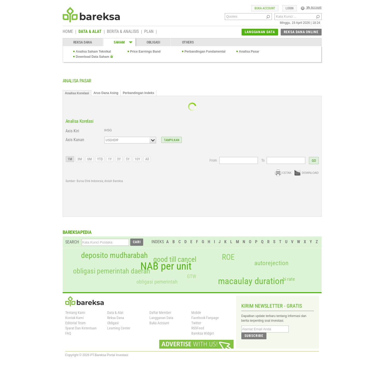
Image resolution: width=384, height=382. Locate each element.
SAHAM (119, 42)
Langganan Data (161, 318)
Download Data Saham (92, 57)
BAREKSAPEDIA (77, 232)
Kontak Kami (74, 318)
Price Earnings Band (145, 51)
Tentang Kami (75, 313)
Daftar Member (160, 313)
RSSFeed (197, 328)
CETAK (283, 172)
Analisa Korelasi (77, 93)
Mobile (196, 313)
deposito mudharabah (114, 255)
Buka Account (159, 323)
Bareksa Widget (202, 333)
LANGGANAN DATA (260, 32)
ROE (228, 257)
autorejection (271, 263)
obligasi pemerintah (157, 281)
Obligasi (113, 323)
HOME (68, 32)
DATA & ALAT (90, 32)
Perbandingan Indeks (138, 93)
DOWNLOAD (306, 172)
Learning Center (118, 328)
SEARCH (72, 242)
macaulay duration (251, 281)
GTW (191, 276)
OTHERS (188, 42)
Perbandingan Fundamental (205, 51)
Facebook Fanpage (205, 318)
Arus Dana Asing (105, 93)
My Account (311, 7)
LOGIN (289, 8)
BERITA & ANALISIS (123, 32)
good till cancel (174, 259)
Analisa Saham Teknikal (93, 51)
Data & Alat (115, 313)
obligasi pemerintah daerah (111, 271)
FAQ (68, 333)
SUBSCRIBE (253, 336)
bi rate (289, 279)
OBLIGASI (153, 42)
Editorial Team (75, 323)
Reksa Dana (115, 318)
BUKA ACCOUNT (265, 8)
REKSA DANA (82, 42)
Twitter (196, 323)
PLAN (149, 32)
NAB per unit (166, 266)
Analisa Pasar (249, 51)
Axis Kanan (75, 139)
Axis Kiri (72, 130)
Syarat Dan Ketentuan (81, 328)
